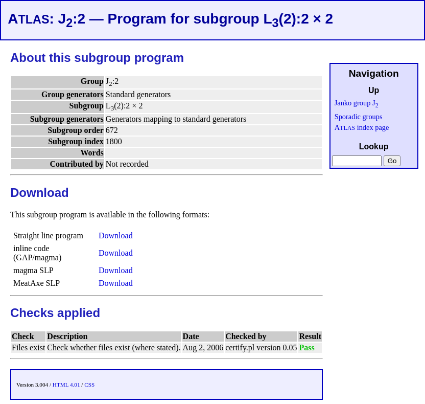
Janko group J (357, 103)
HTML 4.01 (66, 384)
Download (116, 235)
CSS (89, 384)
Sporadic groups (359, 117)
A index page (362, 127)
